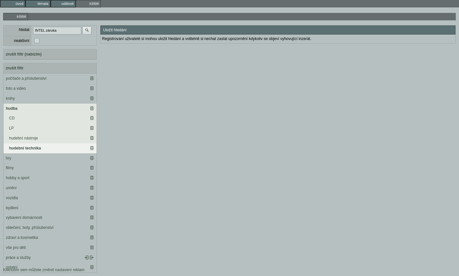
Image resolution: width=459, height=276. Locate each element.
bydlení (12, 208)
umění (11, 188)
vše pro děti (16, 247)
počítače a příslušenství (26, 78)
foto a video (16, 88)
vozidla (12, 198)
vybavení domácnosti (24, 217)
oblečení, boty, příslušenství (30, 227)
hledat (24, 29)
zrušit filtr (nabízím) (24, 54)
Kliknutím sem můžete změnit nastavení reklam (43, 270)
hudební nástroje (23, 138)
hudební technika (25, 148)
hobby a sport (17, 178)
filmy (10, 168)
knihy (10, 98)
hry (8, 158)
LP (11, 128)
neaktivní (21, 40)
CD (12, 118)
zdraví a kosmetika (22, 237)
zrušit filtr (15, 68)
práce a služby (18, 257)
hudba (11, 108)
